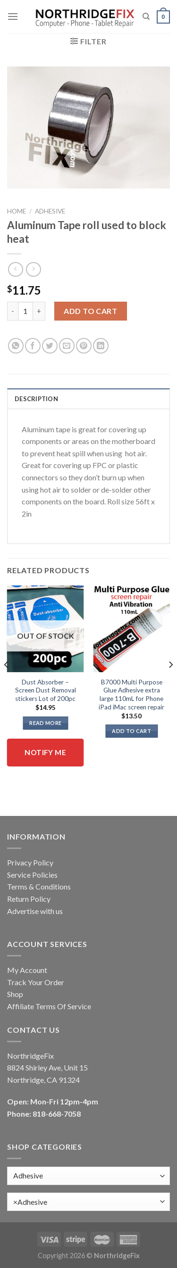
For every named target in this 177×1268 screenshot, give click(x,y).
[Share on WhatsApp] (16, 346)
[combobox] (88, 1202)
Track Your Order (35, 982)
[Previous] (6, 683)
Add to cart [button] (131, 731)
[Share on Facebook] (33, 346)
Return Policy (29, 898)
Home (16, 211)
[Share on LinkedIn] (101, 346)
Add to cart (90, 310)
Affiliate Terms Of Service (49, 1006)
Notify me (45, 752)
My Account (27, 969)
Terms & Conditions (39, 886)
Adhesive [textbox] (30, 1202)
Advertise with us (35, 910)
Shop (15, 993)
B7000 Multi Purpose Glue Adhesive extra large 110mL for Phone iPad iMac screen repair (131, 694)
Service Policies (32, 874)
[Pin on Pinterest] (84, 346)
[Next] (170, 683)
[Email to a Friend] (67, 346)
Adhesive (50, 211)
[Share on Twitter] (50, 346)
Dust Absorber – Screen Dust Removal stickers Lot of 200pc (45, 690)
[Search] (146, 16)
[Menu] (12, 16)
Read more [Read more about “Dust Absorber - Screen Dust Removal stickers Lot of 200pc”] (45, 723)
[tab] (88, 398)
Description (36, 399)
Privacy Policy (30, 862)
